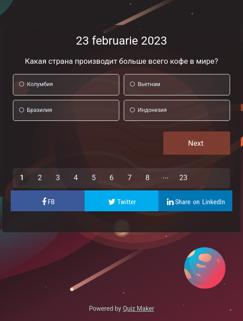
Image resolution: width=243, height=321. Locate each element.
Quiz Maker (138, 308)
